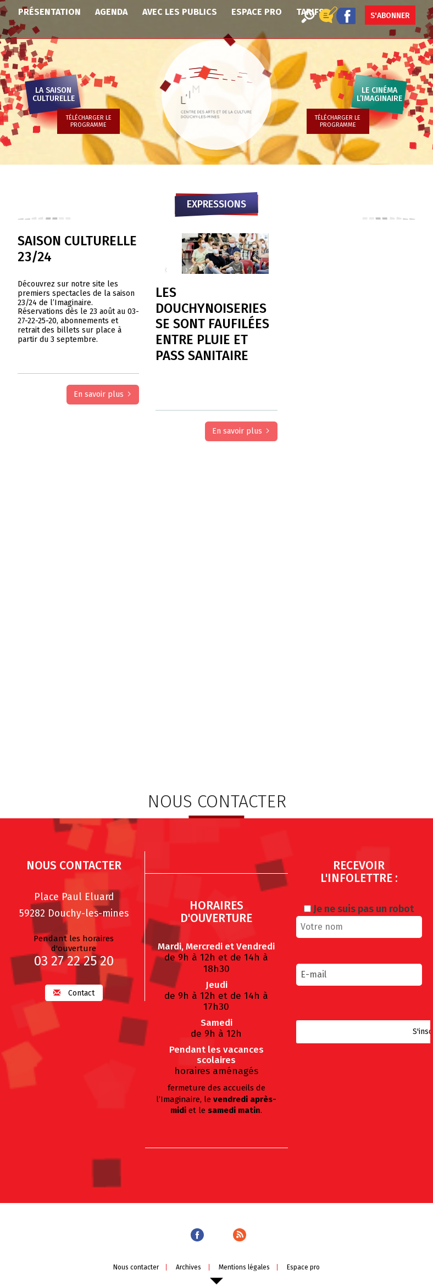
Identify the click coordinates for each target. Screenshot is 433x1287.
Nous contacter (134, 1267)
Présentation (49, 12)
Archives (188, 1267)
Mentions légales (244, 1267)
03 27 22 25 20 (74, 961)
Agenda (111, 12)
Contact (74, 993)
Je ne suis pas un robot (359, 909)
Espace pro (256, 12)
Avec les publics (179, 12)
